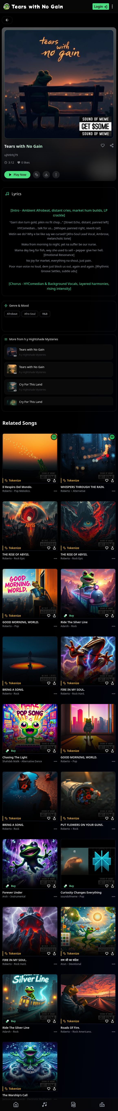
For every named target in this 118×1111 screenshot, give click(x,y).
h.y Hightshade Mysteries (32, 354)
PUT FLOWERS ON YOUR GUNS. (82, 825)
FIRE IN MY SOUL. (73, 689)
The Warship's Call (15, 1095)
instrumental (17, 896)
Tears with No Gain (31, 349)
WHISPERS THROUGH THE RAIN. (83, 487)
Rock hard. (78, 693)
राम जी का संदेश (70, 960)
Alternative (79, 491)
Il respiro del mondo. (17, 487)
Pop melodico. (22, 491)
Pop (16, 626)
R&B (44, 314)
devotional (75, 964)
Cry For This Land (30, 384)
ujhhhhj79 (11, 155)
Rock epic (19, 558)
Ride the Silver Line (74, 622)
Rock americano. (82, 1031)
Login (100, 6)
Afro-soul (29, 314)
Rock (74, 626)
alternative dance (32, 761)
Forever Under (12, 892)
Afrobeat (12, 314)
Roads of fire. (70, 1028)
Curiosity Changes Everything (81, 892)
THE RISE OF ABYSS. (15, 554)
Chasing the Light (14, 757)
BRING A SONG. (13, 689)
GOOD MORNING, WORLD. (20, 622)
